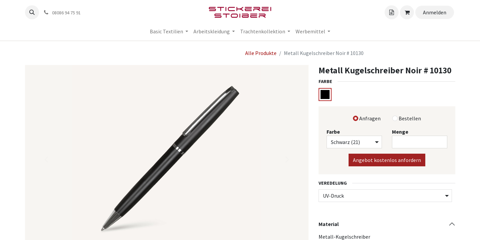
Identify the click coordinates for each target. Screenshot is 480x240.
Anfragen (370, 118)
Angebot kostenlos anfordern (387, 160)
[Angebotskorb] (392, 12)
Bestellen (410, 118)
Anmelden (434, 12)
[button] (32, 12)
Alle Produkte (261, 53)
